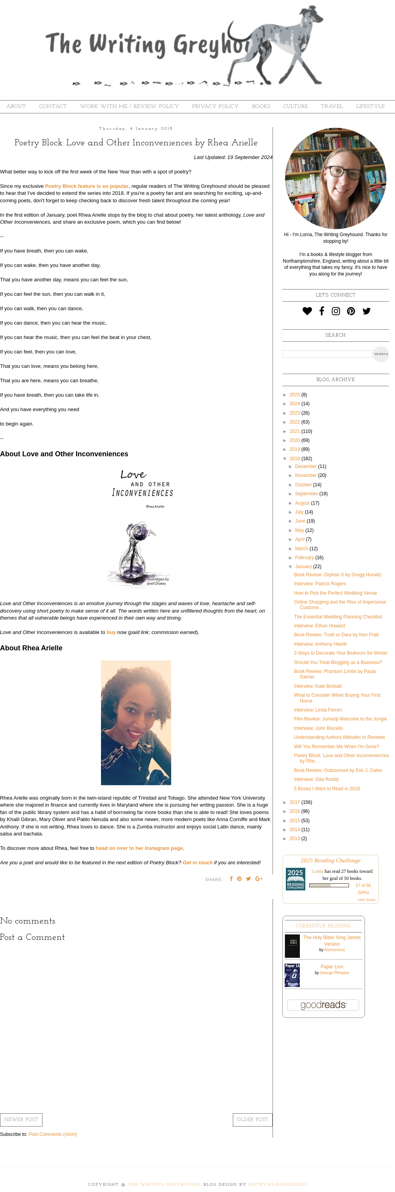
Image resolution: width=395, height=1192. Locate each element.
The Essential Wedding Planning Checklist (338, 617)
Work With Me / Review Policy (129, 106)
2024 (295, 403)
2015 (295, 820)
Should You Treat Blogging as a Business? (338, 662)
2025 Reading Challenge (331, 860)
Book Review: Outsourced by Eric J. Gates (338, 770)
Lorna (318, 871)
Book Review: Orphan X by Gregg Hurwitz (337, 574)
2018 (295, 458)
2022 (295, 422)
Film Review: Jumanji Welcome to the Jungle (340, 719)
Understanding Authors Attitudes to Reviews (339, 737)
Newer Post (21, 1120)
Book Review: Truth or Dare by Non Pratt (336, 634)
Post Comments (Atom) (52, 1134)
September (307, 493)
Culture (295, 106)
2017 (295, 802)
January (304, 566)
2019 (295, 449)
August (303, 503)
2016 (295, 811)
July (300, 512)
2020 (295, 440)
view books (367, 899)
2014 (295, 829)
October (304, 484)
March (302, 548)
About (16, 106)
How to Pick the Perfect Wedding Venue (335, 593)
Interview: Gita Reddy (316, 779)
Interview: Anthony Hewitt (320, 644)
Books (261, 106)
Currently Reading (323, 926)
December (306, 466)
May (300, 530)
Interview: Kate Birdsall (318, 686)
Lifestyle (370, 106)
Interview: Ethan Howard (319, 626)
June (300, 521)
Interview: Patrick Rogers (320, 583)
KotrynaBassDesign (278, 1185)
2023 (295, 413)
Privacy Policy (215, 106)
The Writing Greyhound (164, 1185)
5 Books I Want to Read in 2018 (327, 788)
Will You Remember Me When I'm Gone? (336, 746)
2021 (295, 431)
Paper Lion (332, 966)
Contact (53, 106)
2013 (295, 838)
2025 (295, 394)
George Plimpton (334, 973)
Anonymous (334, 950)
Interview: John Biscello (318, 728)
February (305, 557)
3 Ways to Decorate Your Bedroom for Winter (341, 653)
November (306, 475)
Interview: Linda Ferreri (318, 710)
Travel (332, 106)
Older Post (252, 1120)
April (300, 539)
